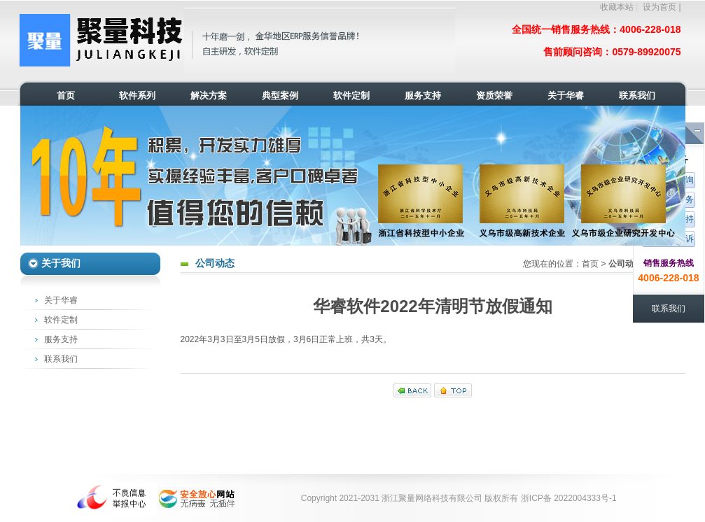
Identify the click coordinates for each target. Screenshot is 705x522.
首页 (590, 264)
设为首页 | (661, 7)
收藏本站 (617, 7)
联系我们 (61, 359)
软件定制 (61, 320)
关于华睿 (61, 300)
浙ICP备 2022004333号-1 (569, 498)
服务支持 (61, 339)
